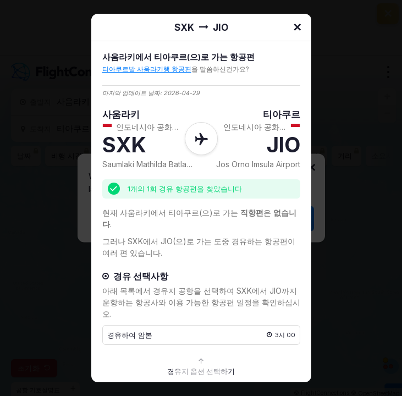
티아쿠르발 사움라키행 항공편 (146, 69)
